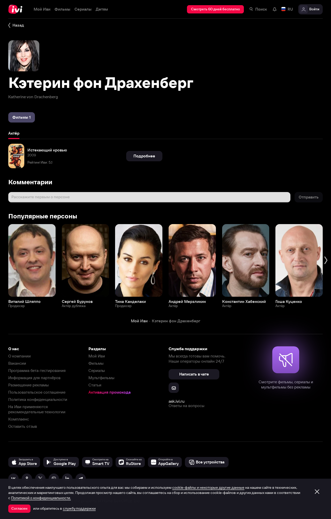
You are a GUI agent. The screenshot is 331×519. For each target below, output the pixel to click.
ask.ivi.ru (176, 401)
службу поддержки (79, 508)
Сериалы (96, 370)
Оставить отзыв (22, 426)
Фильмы (95, 363)
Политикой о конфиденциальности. (41, 498)
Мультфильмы (101, 378)
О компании (19, 356)
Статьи (94, 385)
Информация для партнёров (34, 378)
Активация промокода (109, 392)
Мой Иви (96, 356)
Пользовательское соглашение (36, 392)
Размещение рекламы (28, 385)
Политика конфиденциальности (37, 399)
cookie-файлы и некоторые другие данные (208, 487)
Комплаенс (18, 419)
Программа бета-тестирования (37, 370)
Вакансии (17, 363)
